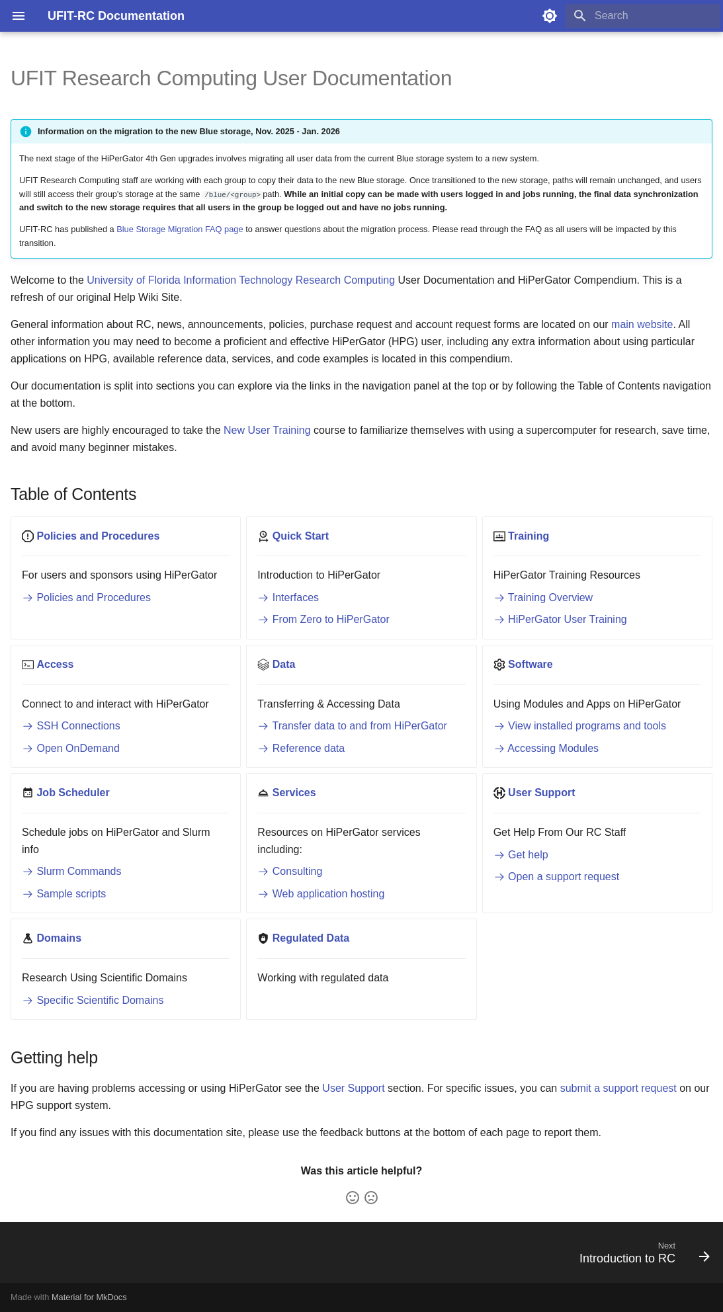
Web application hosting (320, 893)
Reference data (301, 748)
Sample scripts (64, 893)
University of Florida (133, 280)
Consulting (289, 871)
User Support (353, 1088)
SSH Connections (71, 725)
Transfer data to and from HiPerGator (352, 725)
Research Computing (345, 280)
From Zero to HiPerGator (323, 619)
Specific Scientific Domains (93, 1000)
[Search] (643, 16)
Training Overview (543, 597)
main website (642, 324)
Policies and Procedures (86, 597)
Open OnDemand (71, 748)
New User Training (267, 430)
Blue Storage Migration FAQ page (179, 229)
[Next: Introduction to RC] (640, 1256)
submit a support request (618, 1088)
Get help (520, 854)
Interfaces (288, 597)
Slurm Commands (71, 871)
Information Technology (237, 280)
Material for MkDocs (89, 1297)
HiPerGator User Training (560, 619)
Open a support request (556, 876)
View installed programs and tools (579, 725)
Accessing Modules (546, 748)
